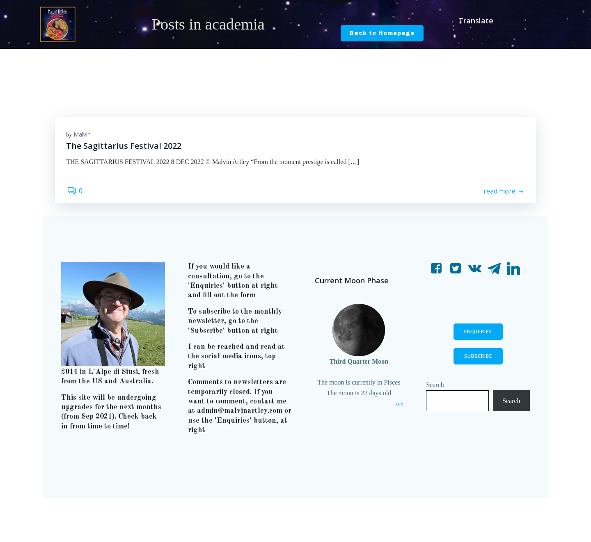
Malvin (83, 135)
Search (436, 388)
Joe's (398, 408)
